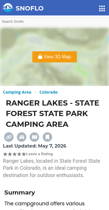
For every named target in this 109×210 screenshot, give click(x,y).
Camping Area (17, 92)
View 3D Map (54, 56)
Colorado (49, 92)
